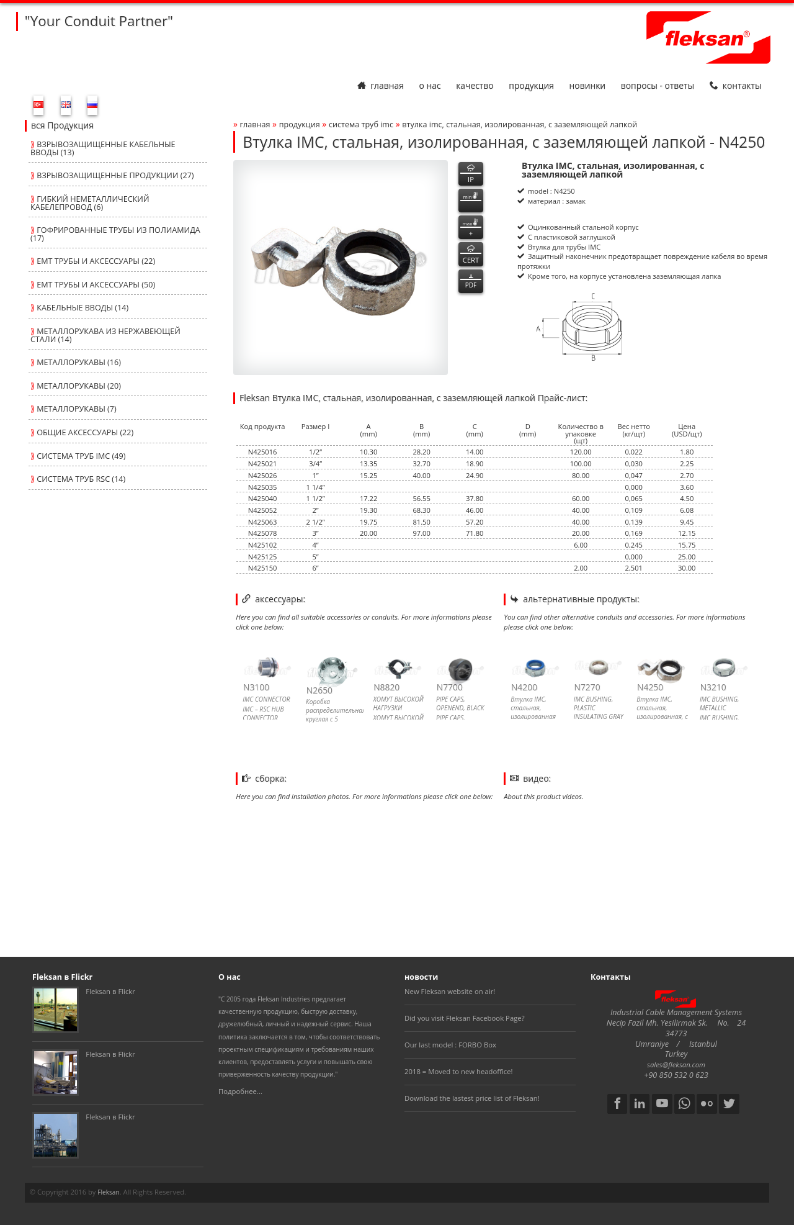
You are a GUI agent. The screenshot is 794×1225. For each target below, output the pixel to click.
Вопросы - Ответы (657, 85)
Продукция (531, 85)
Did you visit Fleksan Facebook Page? (464, 1018)
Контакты (736, 85)
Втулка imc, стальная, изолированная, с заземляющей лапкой (519, 124)
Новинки (587, 85)
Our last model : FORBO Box (450, 1044)
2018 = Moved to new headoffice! (458, 1071)
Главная (380, 85)
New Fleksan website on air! (449, 991)
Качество (475, 85)
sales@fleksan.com (676, 1064)
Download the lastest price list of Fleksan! (472, 1098)
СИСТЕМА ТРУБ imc (361, 124)
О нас (429, 85)
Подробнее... (240, 1091)
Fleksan (108, 1192)
